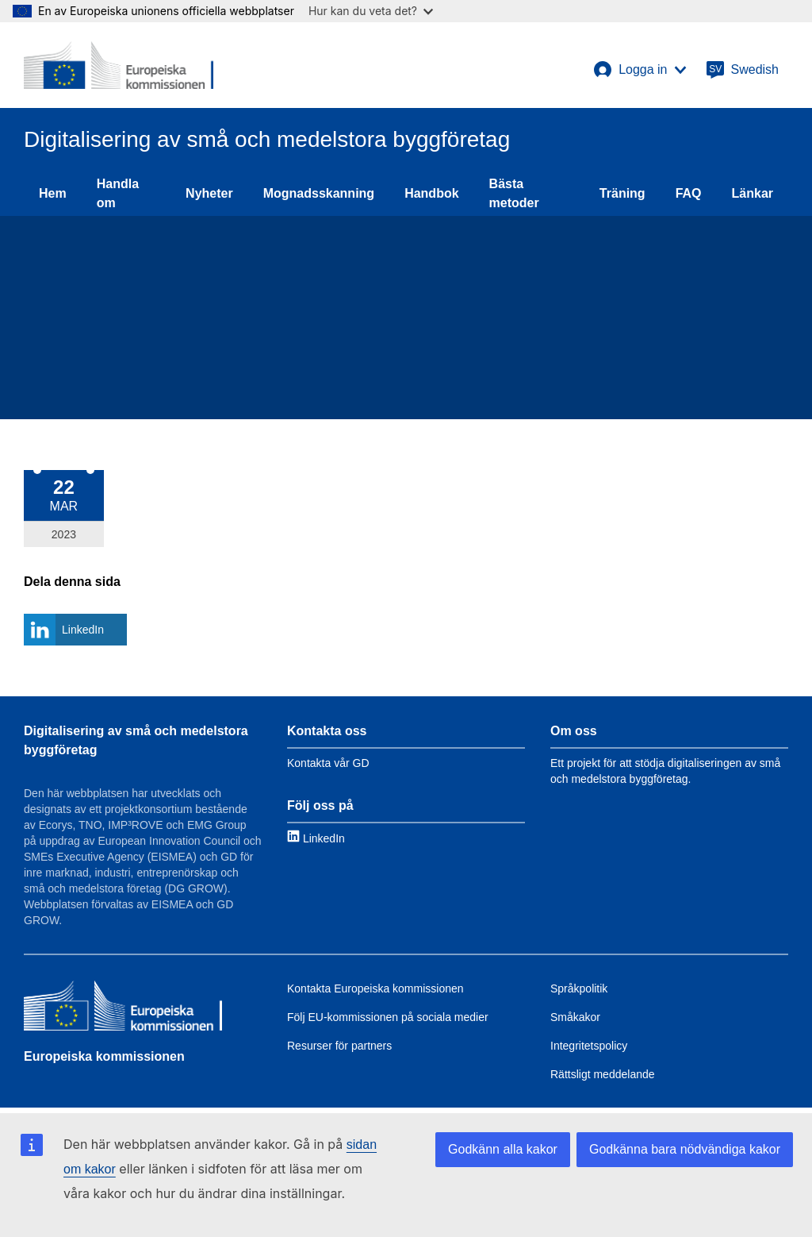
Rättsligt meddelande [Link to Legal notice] (602, 1074)
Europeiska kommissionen (104, 1056)
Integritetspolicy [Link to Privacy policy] (588, 1045)
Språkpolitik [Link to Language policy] (578, 988)
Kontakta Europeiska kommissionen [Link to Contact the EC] (375, 988)
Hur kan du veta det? (370, 10)
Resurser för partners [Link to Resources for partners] (339, 1045)
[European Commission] (118, 65)
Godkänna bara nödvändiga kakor (684, 1149)
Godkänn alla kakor (502, 1149)
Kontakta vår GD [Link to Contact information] (328, 763)
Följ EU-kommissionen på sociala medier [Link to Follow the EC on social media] (387, 1017)
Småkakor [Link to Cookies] (575, 1017)
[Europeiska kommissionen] (123, 1008)
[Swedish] (742, 70)
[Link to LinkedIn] (316, 838)
